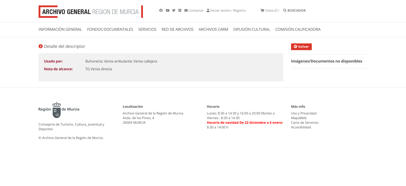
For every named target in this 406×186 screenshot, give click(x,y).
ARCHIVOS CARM (213, 29)
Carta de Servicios (304, 122)
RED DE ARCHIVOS (177, 29)
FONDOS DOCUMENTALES (110, 29)
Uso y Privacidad (303, 113)
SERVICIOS (147, 29)
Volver (301, 46)
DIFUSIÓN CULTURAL (251, 29)
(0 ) (269, 10)
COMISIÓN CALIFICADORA (298, 29)
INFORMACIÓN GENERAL (60, 29)
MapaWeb (299, 117)
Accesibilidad (301, 127)
